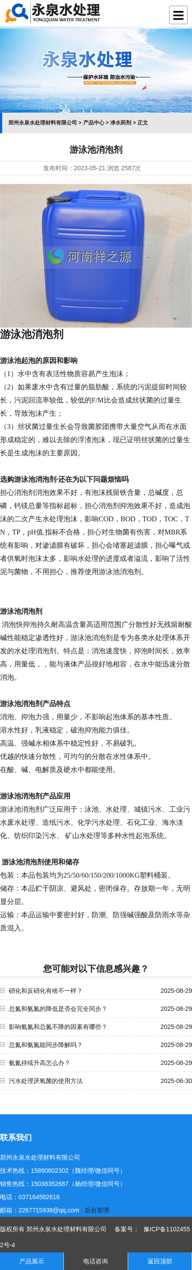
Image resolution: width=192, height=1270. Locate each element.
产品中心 (93, 123)
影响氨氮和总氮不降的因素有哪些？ (58, 1026)
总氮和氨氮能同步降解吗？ (46, 1044)
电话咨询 (95, 1261)
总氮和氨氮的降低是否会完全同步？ (58, 1008)
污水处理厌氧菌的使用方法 (46, 1080)
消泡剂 (31, 703)
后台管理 (97, 1210)
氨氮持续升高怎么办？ (39, 1062)
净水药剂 (120, 123)
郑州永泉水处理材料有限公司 (42, 123)
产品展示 (31, 1261)
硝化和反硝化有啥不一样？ (46, 990)
